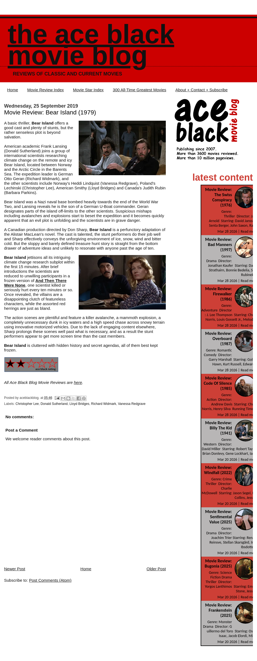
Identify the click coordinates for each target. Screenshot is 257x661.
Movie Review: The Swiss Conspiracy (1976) (218, 197)
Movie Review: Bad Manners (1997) (218, 244)
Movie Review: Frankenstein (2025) (218, 610)
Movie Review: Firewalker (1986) (218, 294)
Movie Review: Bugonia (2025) (218, 563)
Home (12, 89)
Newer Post (14, 568)
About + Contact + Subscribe (201, 89)
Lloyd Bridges (79, 404)
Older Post (156, 568)
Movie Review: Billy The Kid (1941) (218, 428)
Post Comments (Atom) (50, 580)
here (78, 382)
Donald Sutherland (54, 404)
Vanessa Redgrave (131, 404)
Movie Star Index (88, 89)
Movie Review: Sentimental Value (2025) (218, 516)
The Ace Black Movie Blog (91, 44)
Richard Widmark (103, 404)
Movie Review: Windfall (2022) (218, 470)
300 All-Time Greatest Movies (139, 89)
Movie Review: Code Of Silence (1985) (218, 383)
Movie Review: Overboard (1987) (218, 338)
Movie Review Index (45, 89)
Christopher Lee (27, 404)
